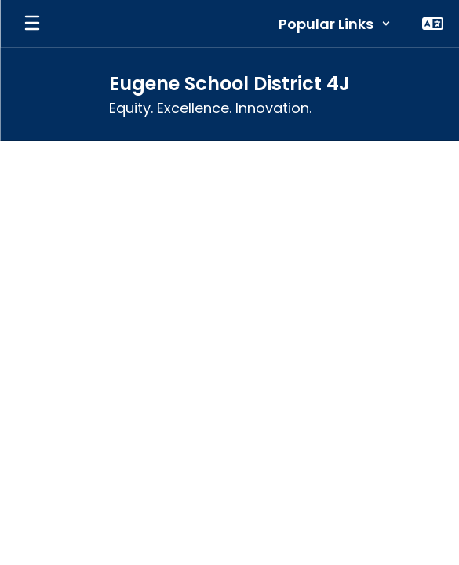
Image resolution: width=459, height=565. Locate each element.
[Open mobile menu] (32, 23)
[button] (334, 23)
